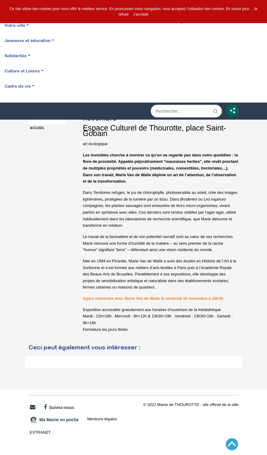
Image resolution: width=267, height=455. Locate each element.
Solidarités (16, 55)
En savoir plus (237, 9)
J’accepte (141, 14)
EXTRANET (40, 432)
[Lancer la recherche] (215, 111)
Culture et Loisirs (22, 70)
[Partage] (233, 110)
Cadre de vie (18, 86)
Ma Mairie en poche (54, 420)
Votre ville (15, 25)
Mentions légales (102, 419)
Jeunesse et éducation (28, 40)
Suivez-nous (59, 407)
